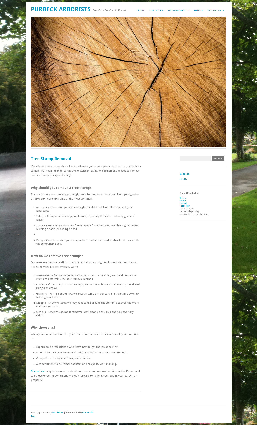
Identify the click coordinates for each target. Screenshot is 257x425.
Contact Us (156, 10)
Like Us (185, 174)
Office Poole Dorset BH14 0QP (185, 202)
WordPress (57, 412)
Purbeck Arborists (61, 9)
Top (33, 416)
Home (141, 10)
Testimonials (216, 10)
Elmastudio (87, 412)
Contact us (37, 371)
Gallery (198, 10)
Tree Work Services (178, 10)
